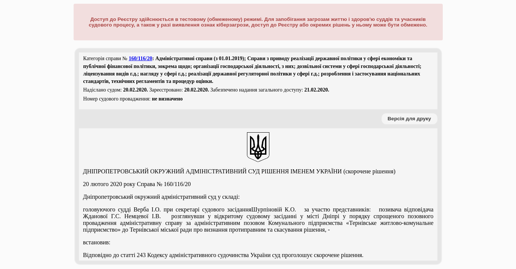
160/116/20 (140, 58)
